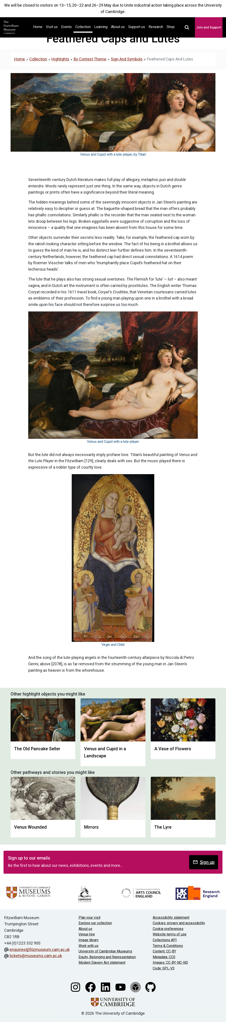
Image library (89, 940)
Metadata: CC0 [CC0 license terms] (164, 957)
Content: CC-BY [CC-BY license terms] (164, 951)
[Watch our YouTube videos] (120, 986)
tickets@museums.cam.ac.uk (35, 955)
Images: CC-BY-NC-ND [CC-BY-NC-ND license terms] (170, 962)
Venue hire (87, 934)
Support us (136, 27)
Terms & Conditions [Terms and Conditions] (168, 946)
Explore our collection (95, 923)
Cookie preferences (168, 929)
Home (38, 26)
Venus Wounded (30, 827)
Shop (171, 27)
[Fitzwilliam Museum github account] (150, 986)
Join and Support (208, 27)
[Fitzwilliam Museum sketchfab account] (135, 986)
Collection (83, 27)
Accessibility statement (171, 917)
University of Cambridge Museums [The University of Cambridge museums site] (105, 951)
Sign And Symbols (127, 59)
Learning (100, 27)
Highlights (60, 59)
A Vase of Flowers (172, 748)
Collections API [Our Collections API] (165, 940)
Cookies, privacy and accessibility (179, 923)
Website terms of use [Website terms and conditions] (169, 934)
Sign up (204, 862)
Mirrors (91, 827)
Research (156, 27)
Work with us (88, 946)
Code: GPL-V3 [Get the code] (164, 968)
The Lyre (162, 827)
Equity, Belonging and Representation (107, 957)
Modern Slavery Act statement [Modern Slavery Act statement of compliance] (102, 962)
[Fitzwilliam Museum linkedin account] (105, 986)
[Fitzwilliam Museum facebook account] (90, 986)
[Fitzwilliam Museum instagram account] (75, 986)
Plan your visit (89, 917)
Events (66, 27)
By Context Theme (90, 59)
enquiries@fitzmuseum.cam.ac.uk (39, 949)
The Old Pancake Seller (37, 748)
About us (118, 27)
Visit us (52, 27)
